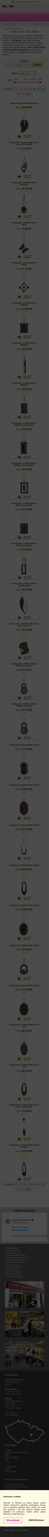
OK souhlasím (13, 1520)
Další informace (36, 1520)
